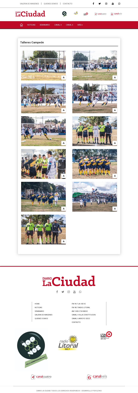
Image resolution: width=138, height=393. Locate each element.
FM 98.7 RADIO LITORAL (81, 307)
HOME (37, 304)
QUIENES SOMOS (51, 4)
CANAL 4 (57, 25)
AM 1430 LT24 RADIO (80, 311)
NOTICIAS (31, 25)
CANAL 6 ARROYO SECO (81, 319)
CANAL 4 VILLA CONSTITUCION (84, 315)
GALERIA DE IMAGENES (29, 4)
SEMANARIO (45, 25)
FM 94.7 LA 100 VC (79, 304)
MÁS (80, 25)
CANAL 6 (69, 25)
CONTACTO (67, 4)
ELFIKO (99, 392)
